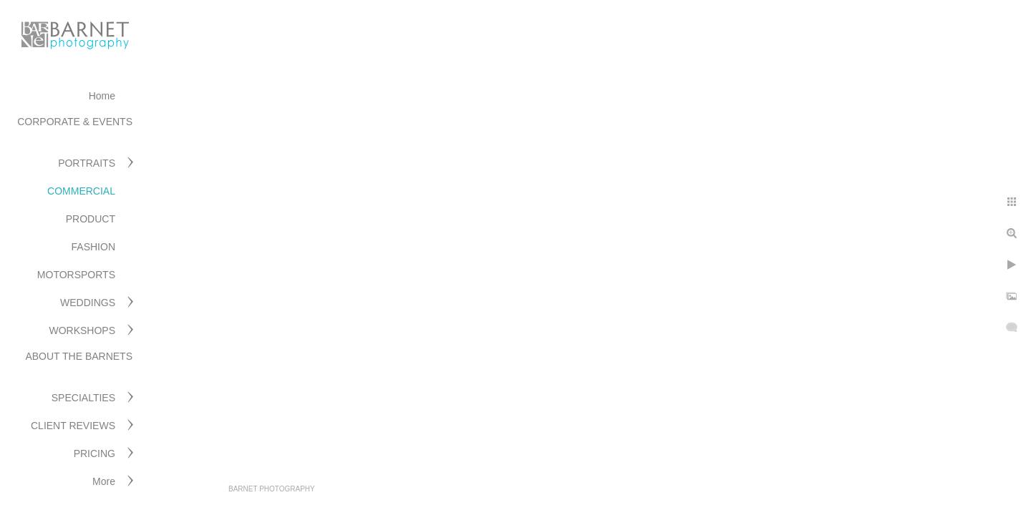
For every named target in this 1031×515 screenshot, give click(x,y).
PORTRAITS (86, 163)
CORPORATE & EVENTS (74, 121)
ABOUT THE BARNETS (78, 356)
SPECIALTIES (83, 397)
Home (102, 96)
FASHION (93, 246)
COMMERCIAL (81, 191)
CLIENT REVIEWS (73, 425)
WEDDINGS (87, 302)
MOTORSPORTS (76, 274)
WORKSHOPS (82, 330)
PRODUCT (90, 219)
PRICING (94, 453)
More (103, 481)
